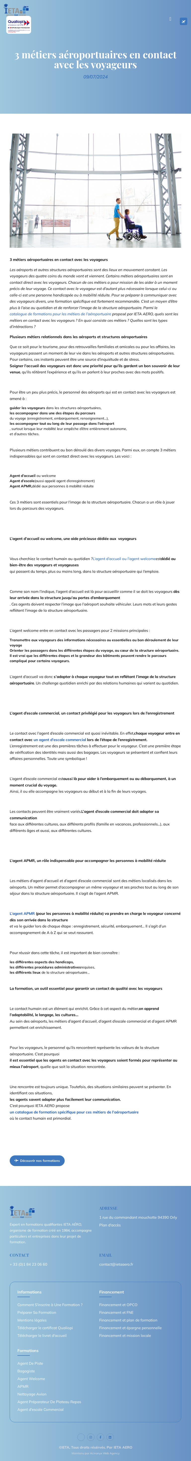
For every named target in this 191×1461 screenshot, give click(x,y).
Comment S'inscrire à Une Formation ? (50, 1304)
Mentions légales (32, 1320)
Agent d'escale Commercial (40, 1409)
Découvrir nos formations (37, 1161)
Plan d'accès (110, 1225)
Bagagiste (26, 1371)
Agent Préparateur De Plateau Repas (49, 1401)
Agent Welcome (31, 1378)
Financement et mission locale (125, 1335)
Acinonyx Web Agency (105, 1453)
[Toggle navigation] (170, 19)
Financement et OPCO (118, 1304)
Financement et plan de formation (128, 1320)
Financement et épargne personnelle (130, 1327)
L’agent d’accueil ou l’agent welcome (124, 558)
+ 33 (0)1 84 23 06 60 (28, 1264)
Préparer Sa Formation (36, 1312)
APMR (22, 1386)
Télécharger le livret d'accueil (42, 1335)
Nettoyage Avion (32, 1394)
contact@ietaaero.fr (116, 1264)
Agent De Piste (30, 1363)
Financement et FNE (116, 1312)
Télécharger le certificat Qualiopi (45, 1327)
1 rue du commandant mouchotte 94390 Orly (138, 1217)
